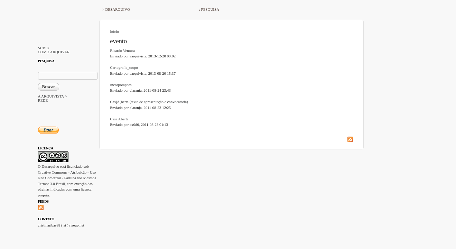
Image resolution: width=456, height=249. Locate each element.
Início (114, 31)
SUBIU (43, 48)
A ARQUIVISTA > (52, 96)
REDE (43, 100)
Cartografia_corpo (124, 67)
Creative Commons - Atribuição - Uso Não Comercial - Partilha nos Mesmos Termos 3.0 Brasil (67, 178)
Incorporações (120, 85)
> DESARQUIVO (116, 9)
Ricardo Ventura (122, 50)
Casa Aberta (119, 119)
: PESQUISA (209, 9)
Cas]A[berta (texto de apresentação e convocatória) (149, 102)
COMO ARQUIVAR (54, 52)
